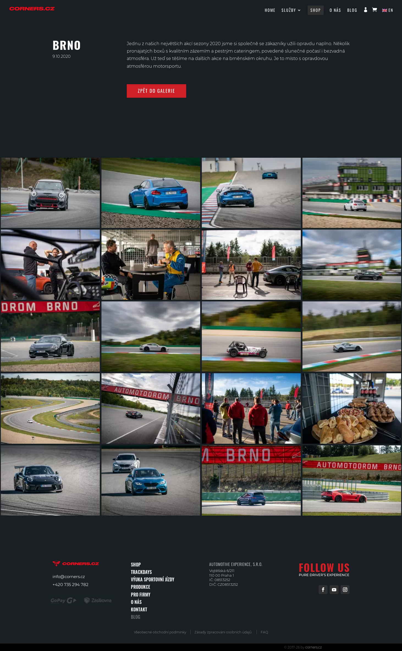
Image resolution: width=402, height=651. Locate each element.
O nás (335, 10)
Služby (289, 10)
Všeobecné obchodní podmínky (162, 632)
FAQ (264, 632)
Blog (352, 10)
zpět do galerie (156, 90)
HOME (270, 10)
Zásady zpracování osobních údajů (223, 632)
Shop (315, 10)
